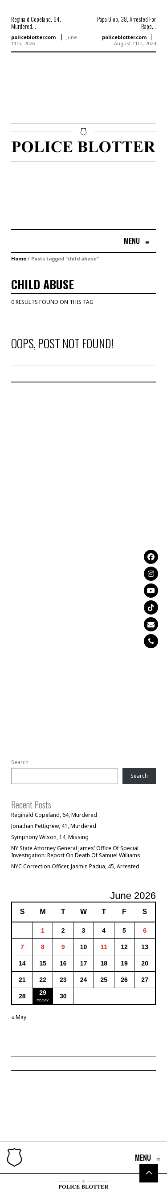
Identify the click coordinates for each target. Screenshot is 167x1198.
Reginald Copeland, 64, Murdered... (36, 23)
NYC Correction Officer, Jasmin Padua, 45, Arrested (75, 866)
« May (18, 1017)
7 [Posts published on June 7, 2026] (22, 946)
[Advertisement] (38, 100)
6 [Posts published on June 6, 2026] (145, 930)
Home (18, 258)
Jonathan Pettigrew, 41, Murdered (53, 826)
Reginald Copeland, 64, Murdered (54, 815)
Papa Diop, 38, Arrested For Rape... (126, 23)
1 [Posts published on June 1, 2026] (43, 930)
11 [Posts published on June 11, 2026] (103, 946)
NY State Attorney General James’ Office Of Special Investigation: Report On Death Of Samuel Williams (75, 851)
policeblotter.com (33, 37)
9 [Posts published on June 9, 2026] (63, 946)
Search (20, 762)
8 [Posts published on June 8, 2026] (43, 946)
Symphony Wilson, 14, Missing (50, 837)
